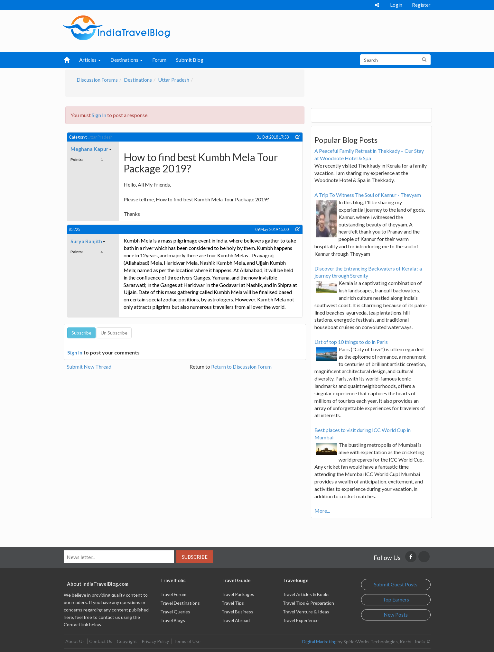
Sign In (99, 115)
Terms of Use (186, 641)
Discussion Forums (97, 80)
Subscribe (195, 557)
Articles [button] (90, 60)
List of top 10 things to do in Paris (351, 342)
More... (322, 511)
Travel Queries (175, 611)
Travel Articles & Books (306, 594)
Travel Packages (237, 594)
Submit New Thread (89, 366)
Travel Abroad (235, 620)
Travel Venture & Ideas (306, 611)
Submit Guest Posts (395, 584)
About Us (75, 641)
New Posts (396, 614)
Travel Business (237, 611)
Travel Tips (232, 603)
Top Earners (396, 599)
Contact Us (100, 641)
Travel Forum (173, 594)
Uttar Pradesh (173, 80)
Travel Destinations (180, 603)
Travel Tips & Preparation (308, 603)
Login (396, 5)
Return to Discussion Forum (241, 366)
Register (421, 5)
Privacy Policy (155, 641)
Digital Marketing (319, 641)
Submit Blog (189, 60)
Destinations (138, 80)
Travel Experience (301, 620)
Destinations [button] (126, 60)
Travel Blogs (172, 620)
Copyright (127, 641)
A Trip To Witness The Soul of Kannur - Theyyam (367, 195)
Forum (159, 60)
